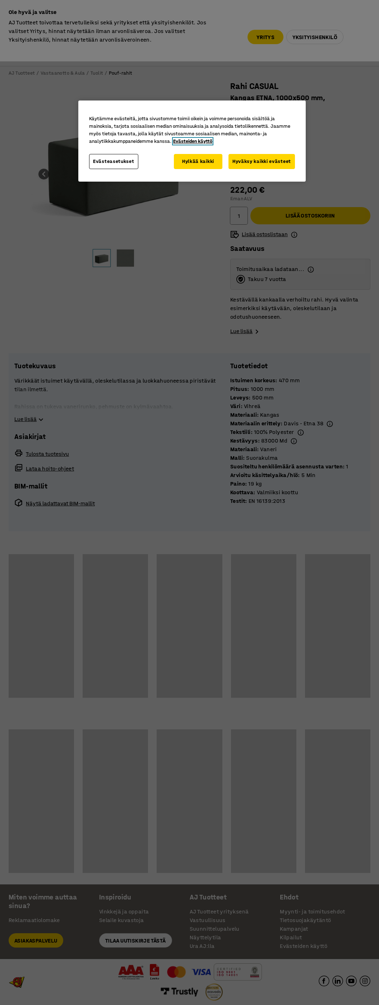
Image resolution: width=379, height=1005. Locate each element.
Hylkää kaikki (198, 161)
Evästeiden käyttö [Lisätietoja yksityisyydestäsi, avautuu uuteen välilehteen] (192, 141)
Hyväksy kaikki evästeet (261, 161)
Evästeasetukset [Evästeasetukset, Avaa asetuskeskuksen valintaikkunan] (113, 161)
